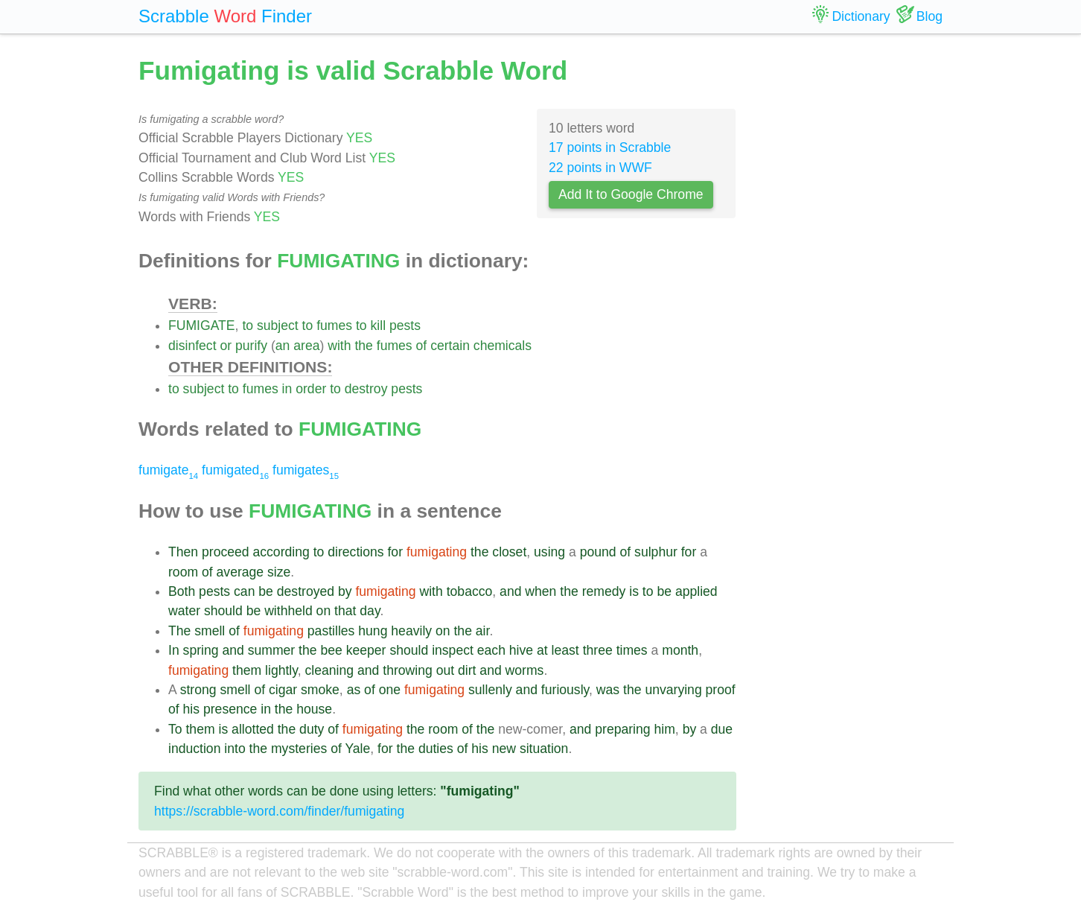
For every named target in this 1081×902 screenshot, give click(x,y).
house (314, 709)
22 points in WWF (600, 167)
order (311, 388)
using (549, 551)
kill (378, 325)
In (173, 650)
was (607, 689)
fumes (334, 325)
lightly (281, 670)
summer (272, 650)
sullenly (490, 689)
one (390, 689)
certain (450, 345)
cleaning (329, 670)
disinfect (192, 345)
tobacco (470, 591)
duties (435, 748)
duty (311, 729)
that (345, 610)
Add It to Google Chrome (631, 194)
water (184, 610)
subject (278, 325)
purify (251, 345)
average (240, 572)
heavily (411, 630)
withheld (288, 610)
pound (598, 551)
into (234, 748)
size (278, 572)
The (179, 630)
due (722, 729)
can (244, 591)
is (634, 591)
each (491, 650)
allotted (253, 729)
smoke (320, 689)
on (323, 610)
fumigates (305, 470)
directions (355, 551)
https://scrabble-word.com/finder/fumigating (279, 811)
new (504, 748)
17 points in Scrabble (610, 147)
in (287, 388)
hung (372, 630)
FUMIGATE (201, 325)
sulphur (655, 551)
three (598, 650)
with (339, 345)
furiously (565, 689)
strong (198, 689)
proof (721, 689)
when (540, 591)
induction (194, 748)
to (247, 325)
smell (209, 630)
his (191, 709)
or (226, 345)
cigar (283, 689)
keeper (366, 650)
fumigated (235, 470)
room (183, 572)
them (246, 670)
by (345, 591)
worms (525, 670)
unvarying (673, 689)
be (265, 591)
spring (201, 650)
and (510, 591)
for (395, 551)
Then (183, 551)
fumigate (168, 470)
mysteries (299, 748)
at (542, 650)
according (280, 551)
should (223, 610)
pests (405, 325)
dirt (467, 670)
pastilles (331, 630)
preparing (622, 729)
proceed (225, 551)
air (483, 630)
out (445, 670)
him (664, 729)
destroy (366, 388)
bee (331, 650)
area (306, 345)
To (175, 729)
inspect (452, 650)
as (354, 689)
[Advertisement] (851, 275)
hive (521, 650)
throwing (408, 670)
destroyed (305, 591)
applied (696, 591)
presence (230, 709)
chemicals (502, 345)
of (421, 345)
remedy (604, 591)
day (370, 610)
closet (509, 551)
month (680, 650)
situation (544, 748)
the (363, 345)
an (282, 345)
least (565, 650)
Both (181, 591)
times (632, 650)
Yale (357, 748)
